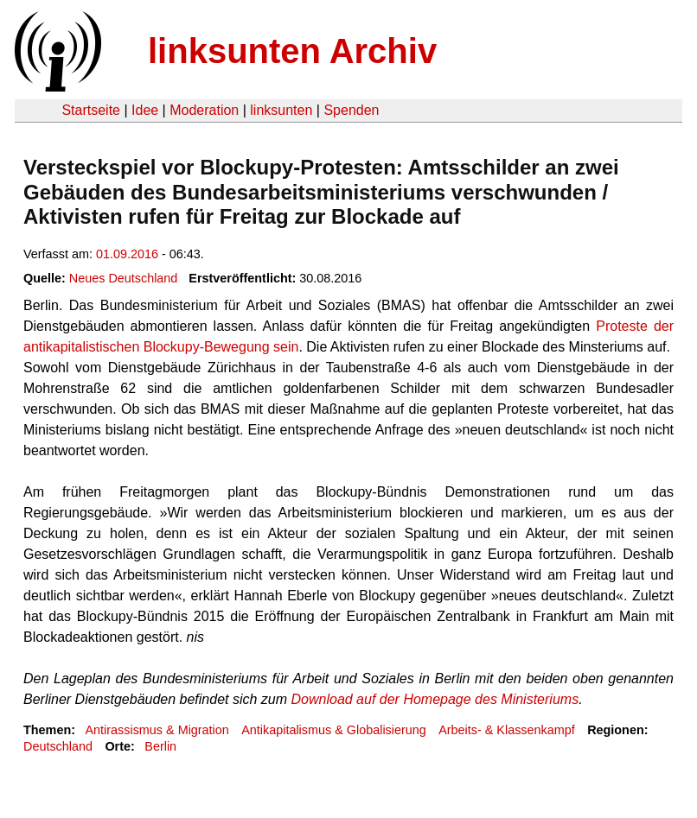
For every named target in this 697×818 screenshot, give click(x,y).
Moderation (204, 110)
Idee (144, 110)
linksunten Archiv (292, 51)
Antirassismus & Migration (156, 730)
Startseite (90, 110)
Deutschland (58, 746)
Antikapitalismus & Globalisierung (333, 730)
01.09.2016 (127, 254)
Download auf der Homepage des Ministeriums (435, 699)
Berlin (160, 746)
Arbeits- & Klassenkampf (506, 730)
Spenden (351, 110)
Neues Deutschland (123, 278)
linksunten (281, 110)
